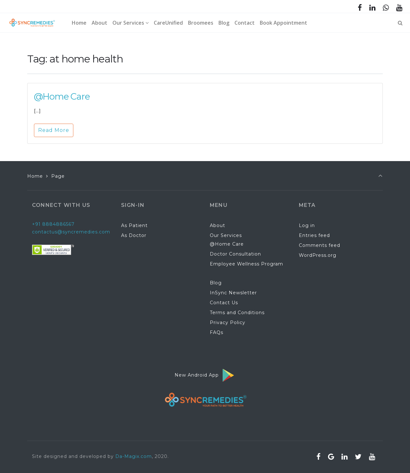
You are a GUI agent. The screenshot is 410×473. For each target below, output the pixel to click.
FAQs (216, 332)
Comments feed (319, 245)
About (217, 225)
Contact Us (224, 303)
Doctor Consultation (235, 254)
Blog (216, 283)
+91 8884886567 (53, 224)
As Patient (134, 225)
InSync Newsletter (233, 293)
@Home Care (62, 96)
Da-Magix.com (133, 456)
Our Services (226, 235)
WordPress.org (317, 255)
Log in (307, 225)
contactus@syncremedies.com (71, 232)
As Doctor (133, 235)
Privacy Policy (227, 322)
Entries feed (314, 235)
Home (35, 176)
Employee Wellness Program (246, 264)
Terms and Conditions (237, 312)
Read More (53, 130)
